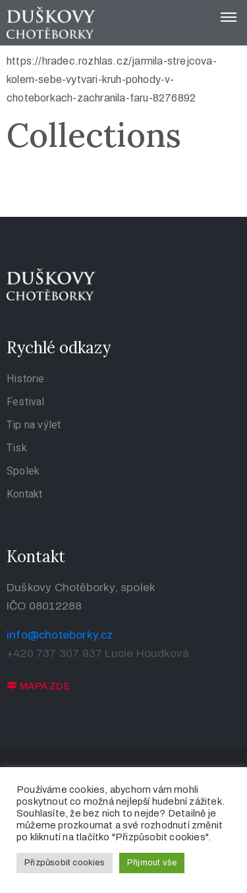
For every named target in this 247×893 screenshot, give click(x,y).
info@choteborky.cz (60, 635)
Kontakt (24, 494)
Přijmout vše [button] (152, 862)
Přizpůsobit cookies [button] (64, 862)
